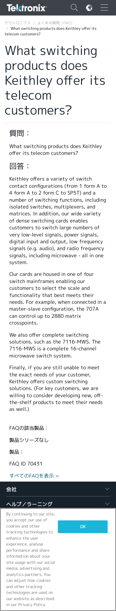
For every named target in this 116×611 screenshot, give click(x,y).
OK (83, 527)
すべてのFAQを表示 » (34, 475)
